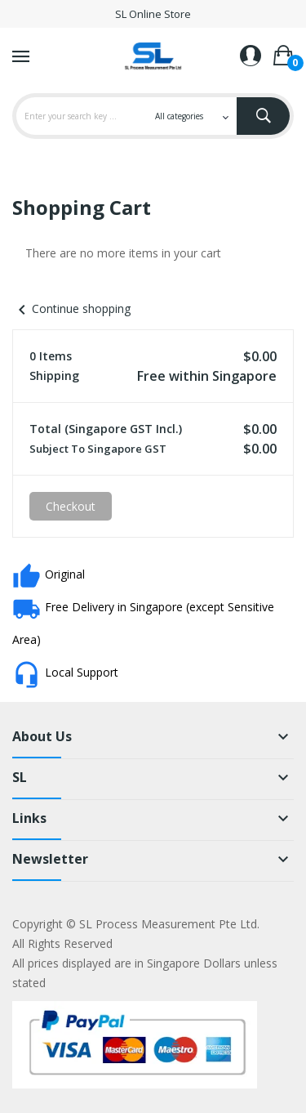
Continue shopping (71, 308)
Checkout (70, 506)
